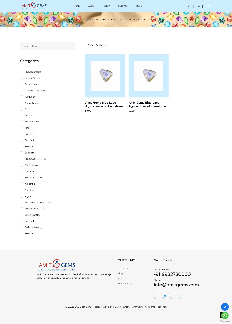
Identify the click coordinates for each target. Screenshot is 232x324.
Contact (123, 6)
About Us (123, 268)
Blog (139, 6)
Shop (107, 6)
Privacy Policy (125, 283)
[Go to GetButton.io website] (225, 321)
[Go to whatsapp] (225, 315)
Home (77, 6)
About (92, 6)
